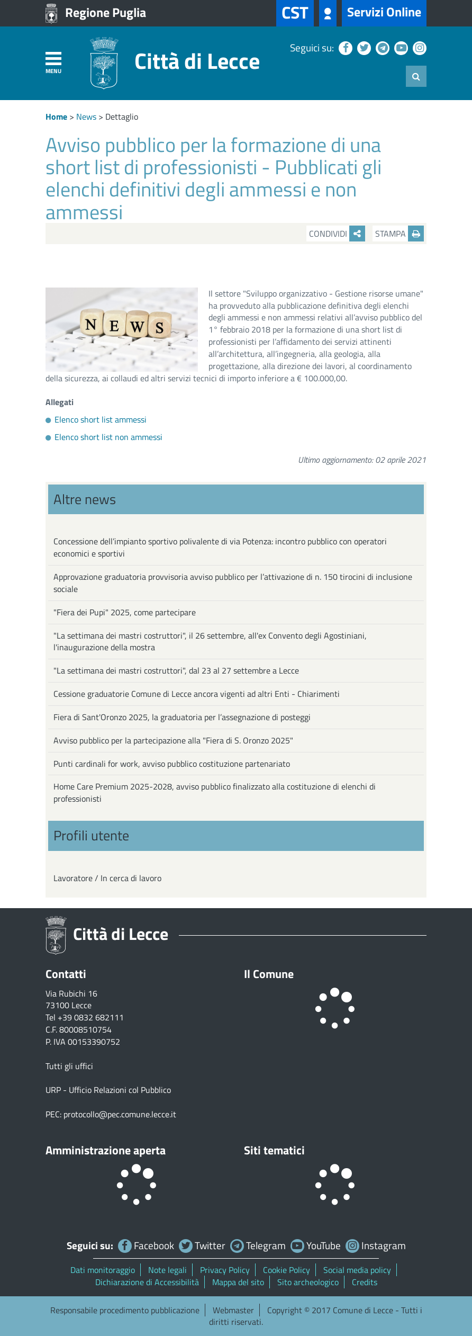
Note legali (167, 1269)
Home (56, 116)
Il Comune (269, 974)
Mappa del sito (238, 1282)
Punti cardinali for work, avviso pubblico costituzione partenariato (171, 763)
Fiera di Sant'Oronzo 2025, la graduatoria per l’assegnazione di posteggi (182, 717)
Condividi (337, 233)
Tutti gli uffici (69, 1066)
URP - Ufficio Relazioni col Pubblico (108, 1089)
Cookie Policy (286, 1269)
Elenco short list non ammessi (108, 437)
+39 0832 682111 (91, 1017)
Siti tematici (274, 1150)
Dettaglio (121, 116)
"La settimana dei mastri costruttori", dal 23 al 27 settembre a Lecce (176, 670)
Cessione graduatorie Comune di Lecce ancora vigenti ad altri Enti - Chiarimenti (196, 693)
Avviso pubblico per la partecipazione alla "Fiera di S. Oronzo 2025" (173, 740)
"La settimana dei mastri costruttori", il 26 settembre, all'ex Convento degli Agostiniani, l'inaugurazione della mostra (210, 641)
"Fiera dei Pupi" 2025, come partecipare (124, 612)
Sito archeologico (308, 1282)
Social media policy (357, 1269)
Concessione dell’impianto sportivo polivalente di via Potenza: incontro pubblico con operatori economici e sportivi (220, 547)
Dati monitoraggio (102, 1269)
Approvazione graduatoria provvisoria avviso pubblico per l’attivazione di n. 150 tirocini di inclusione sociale (232, 582)
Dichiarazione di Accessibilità (147, 1282)
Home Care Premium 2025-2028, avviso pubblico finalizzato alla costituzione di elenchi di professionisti (214, 792)
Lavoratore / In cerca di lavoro (107, 878)
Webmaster (233, 1310)
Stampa (399, 233)
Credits (364, 1282)
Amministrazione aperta (106, 1150)
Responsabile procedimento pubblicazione (124, 1310)
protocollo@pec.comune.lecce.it (119, 1114)
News (86, 116)
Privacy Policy (225, 1269)
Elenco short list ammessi (101, 419)
